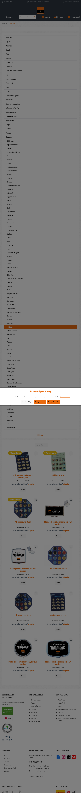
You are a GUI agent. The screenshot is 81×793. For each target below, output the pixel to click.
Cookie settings (27, 402)
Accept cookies (40, 402)
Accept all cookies (53, 402)
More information (65, 397)
